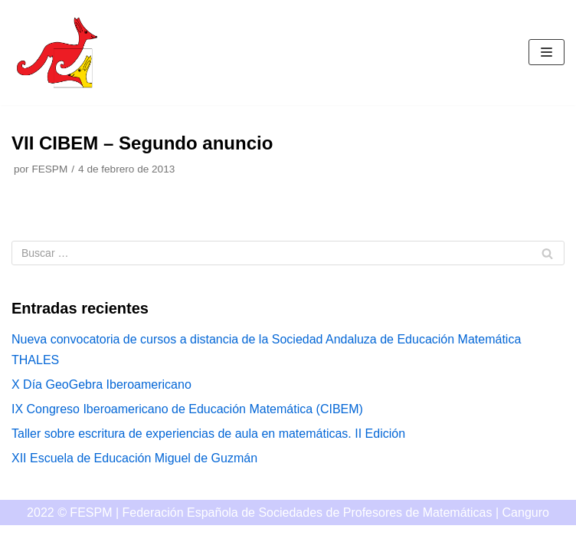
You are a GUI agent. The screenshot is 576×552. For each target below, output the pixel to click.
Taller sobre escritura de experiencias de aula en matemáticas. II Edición (208, 433)
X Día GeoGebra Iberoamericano (101, 384)
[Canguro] (57, 52)
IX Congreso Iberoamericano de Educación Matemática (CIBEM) (187, 409)
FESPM (49, 169)
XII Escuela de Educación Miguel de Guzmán (134, 458)
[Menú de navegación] (547, 52)
